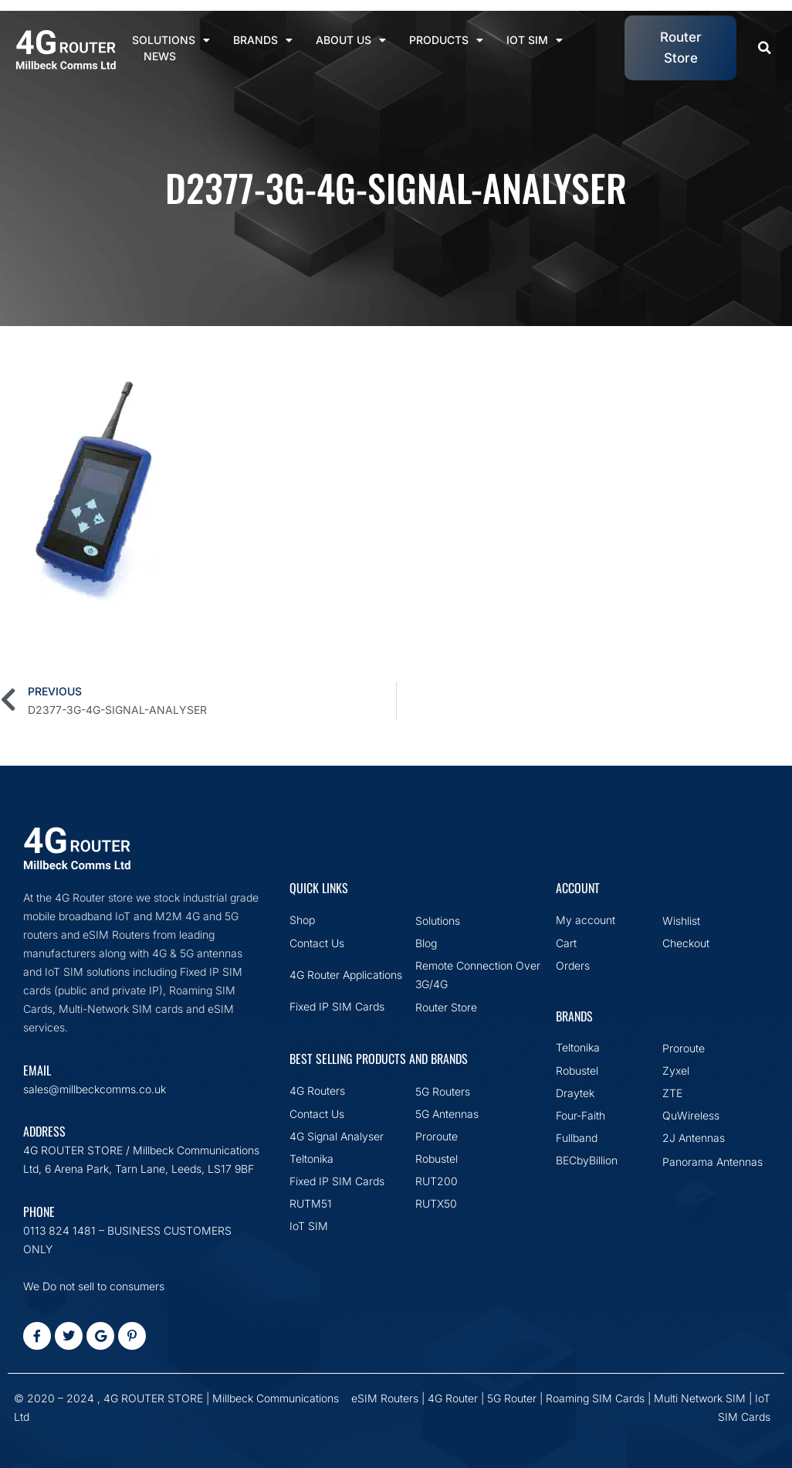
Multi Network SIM (700, 1398)
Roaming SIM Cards (595, 1398)
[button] (764, 48)
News (160, 56)
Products (446, 40)
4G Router (453, 1398)
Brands (263, 40)
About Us (351, 40)
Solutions (171, 40)
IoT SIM (534, 40)
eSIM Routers (384, 1398)
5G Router (511, 1398)
